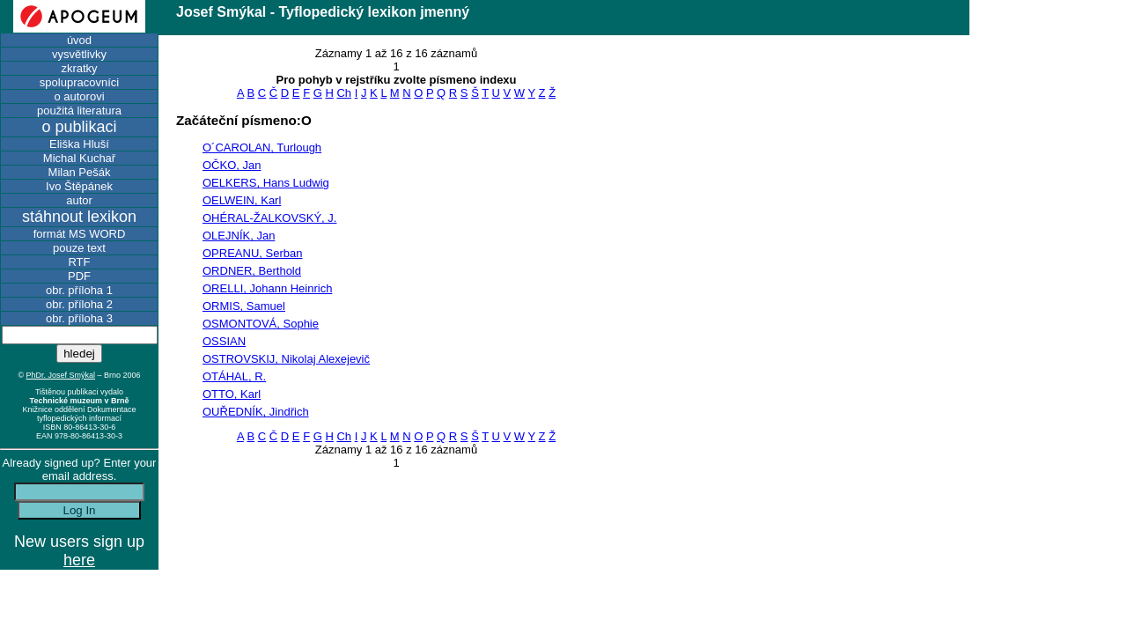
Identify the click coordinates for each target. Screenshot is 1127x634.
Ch (343, 93)
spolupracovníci (79, 82)
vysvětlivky (79, 54)
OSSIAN (224, 341)
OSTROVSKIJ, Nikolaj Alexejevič (286, 358)
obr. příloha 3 (79, 318)
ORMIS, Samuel (244, 306)
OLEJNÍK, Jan (239, 235)
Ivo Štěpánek (79, 186)
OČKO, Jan (232, 165)
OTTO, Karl (232, 394)
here (79, 560)
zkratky (79, 68)
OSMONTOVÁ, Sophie (261, 323)
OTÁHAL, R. (234, 376)
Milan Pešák (79, 172)
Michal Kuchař (79, 158)
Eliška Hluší (79, 144)
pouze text (79, 247)
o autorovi (79, 96)
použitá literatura (79, 110)
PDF (79, 276)
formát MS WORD (79, 233)
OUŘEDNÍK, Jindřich (256, 411)
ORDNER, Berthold (252, 270)
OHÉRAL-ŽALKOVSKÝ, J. (269, 218)
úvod (79, 40)
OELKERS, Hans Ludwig (266, 182)
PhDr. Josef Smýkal (61, 375)
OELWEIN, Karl (242, 200)
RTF (79, 262)
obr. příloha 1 (79, 290)
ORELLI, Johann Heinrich (267, 288)
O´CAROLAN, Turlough (262, 147)
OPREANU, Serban (252, 253)
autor (79, 200)
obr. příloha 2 (79, 304)
